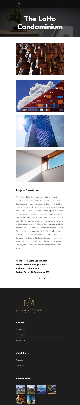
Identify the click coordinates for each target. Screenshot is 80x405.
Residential (20, 340)
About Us (19, 360)
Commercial (20, 329)
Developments (21, 335)
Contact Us (20, 365)
